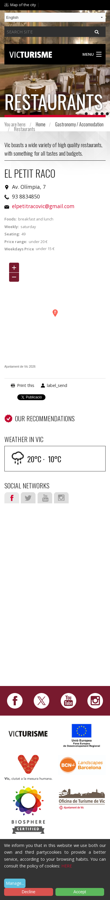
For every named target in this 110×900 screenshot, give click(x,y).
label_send (57, 385)
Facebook (11, 497)
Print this (25, 385)
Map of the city (23, 4)
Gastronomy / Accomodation (79, 124)
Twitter (28, 497)
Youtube (45, 497)
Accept (79, 891)
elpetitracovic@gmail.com (43, 206)
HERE (66, 866)
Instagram (61, 497)
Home (40, 124)
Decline (28, 891)
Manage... (15, 883)
